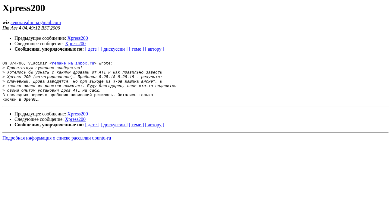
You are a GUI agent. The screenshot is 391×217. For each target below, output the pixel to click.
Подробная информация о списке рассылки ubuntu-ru (56, 146)
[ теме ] (136, 49)
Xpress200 (77, 38)
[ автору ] (154, 49)
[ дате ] (92, 49)
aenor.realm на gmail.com (36, 22)
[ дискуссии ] (114, 49)
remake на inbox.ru (73, 64)
